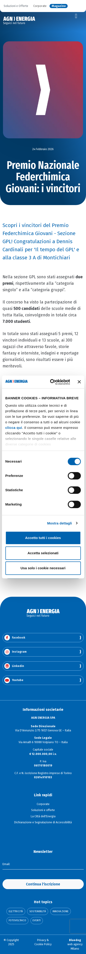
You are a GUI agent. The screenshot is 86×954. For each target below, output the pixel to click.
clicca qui (13, 428)
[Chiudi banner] (79, 382)
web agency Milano (75, 944)
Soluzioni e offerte (43, 810)
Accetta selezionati (43, 553)
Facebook (14, 638)
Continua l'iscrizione (43, 884)
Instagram (15, 652)
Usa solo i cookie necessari (43, 568)
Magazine (59, 6)
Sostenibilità (37, 911)
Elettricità (16, 911)
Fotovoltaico (17, 920)
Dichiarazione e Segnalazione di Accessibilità (43, 822)
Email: (6, 864)
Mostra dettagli (59, 523)
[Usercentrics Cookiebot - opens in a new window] (52, 382)
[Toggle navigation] (76, 16)
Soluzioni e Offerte (16, 6)
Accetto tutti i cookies (43, 538)
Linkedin (14, 666)
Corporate (40, 6)
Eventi (37, 920)
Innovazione (61, 911)
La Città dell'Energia (43, 816)
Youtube (13, 680)
